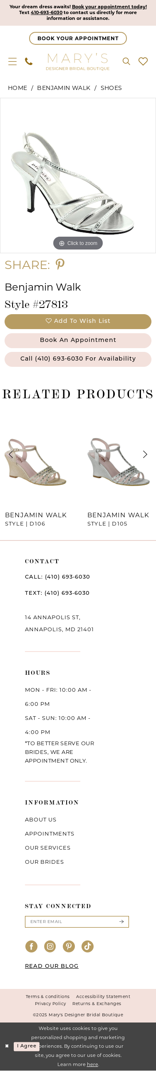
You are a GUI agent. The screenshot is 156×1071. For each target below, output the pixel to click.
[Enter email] (77, 922)
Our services (48, 847)
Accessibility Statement (103, 997)
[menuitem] (12, 61)
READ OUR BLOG (52, 966)
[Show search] (126, 61)
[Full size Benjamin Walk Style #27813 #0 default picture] (78, 175)
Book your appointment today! (109, 7)
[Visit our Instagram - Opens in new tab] (50, 947)
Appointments (49, 833)
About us (41, 819)
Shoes (111, 88)
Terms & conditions (48, 997)
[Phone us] (29, 61)
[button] (12, 61)
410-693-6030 (46, 13)
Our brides (44, 861)
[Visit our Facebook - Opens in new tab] (31, 947)
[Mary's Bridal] (78, 61)
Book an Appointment (78, 340)
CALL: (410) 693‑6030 (57, 577)
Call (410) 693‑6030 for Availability (78, 359)
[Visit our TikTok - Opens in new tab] (87, 947)
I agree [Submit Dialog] (27, 1046)
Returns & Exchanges (96, 1004)
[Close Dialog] (7, 1047)
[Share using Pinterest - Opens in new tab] (60, 264)
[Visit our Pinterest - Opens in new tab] (69, 947)
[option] (78, 175)
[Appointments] (78, 38)
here (92, 1064)
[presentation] (37, 454)
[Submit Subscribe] (121, 922)
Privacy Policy (50, 1004)
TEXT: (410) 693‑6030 (57, 593)
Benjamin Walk (63, 88)
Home (17, 88)
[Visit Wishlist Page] (143, 61)
